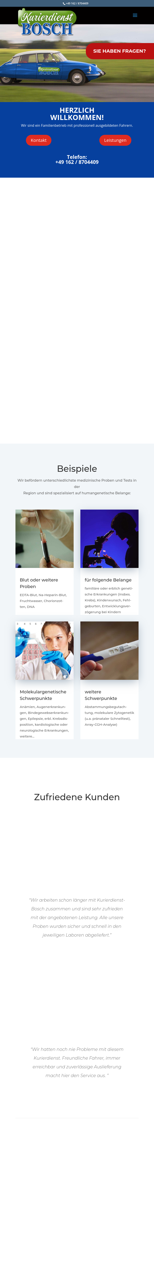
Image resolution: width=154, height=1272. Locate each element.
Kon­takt (38, 140)
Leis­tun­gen (115, 140)
